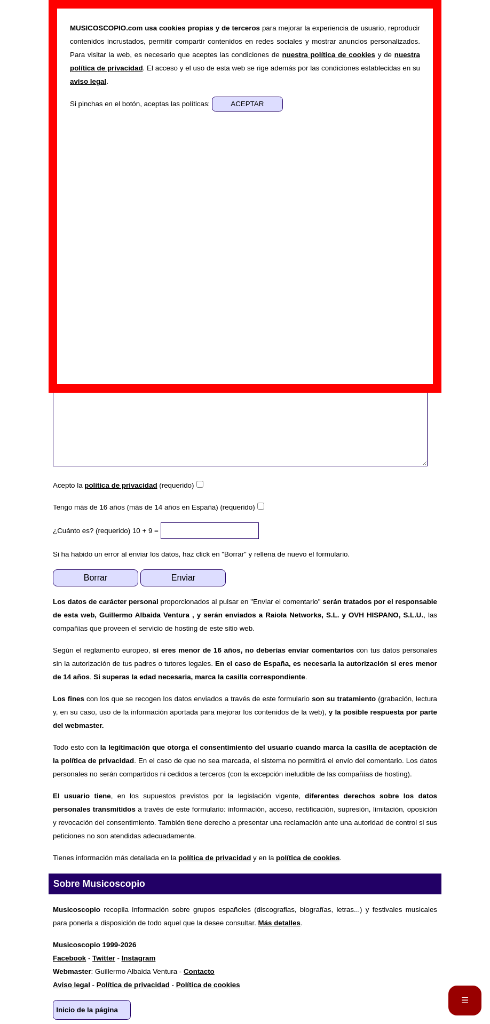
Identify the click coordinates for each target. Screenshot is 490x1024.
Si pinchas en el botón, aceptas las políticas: (141, 104)
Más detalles (279, 923)
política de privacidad (120, 485)
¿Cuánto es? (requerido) (91, 531)
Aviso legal (71, 985)
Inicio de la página (87, 1010)
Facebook (69, 958)
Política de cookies (208, 985)
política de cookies (307, 858)
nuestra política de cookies (328, 55)
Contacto (199, 971)
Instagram (139, 958)
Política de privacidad (133, 985)
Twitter (103, 958)
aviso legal (88, 81)
